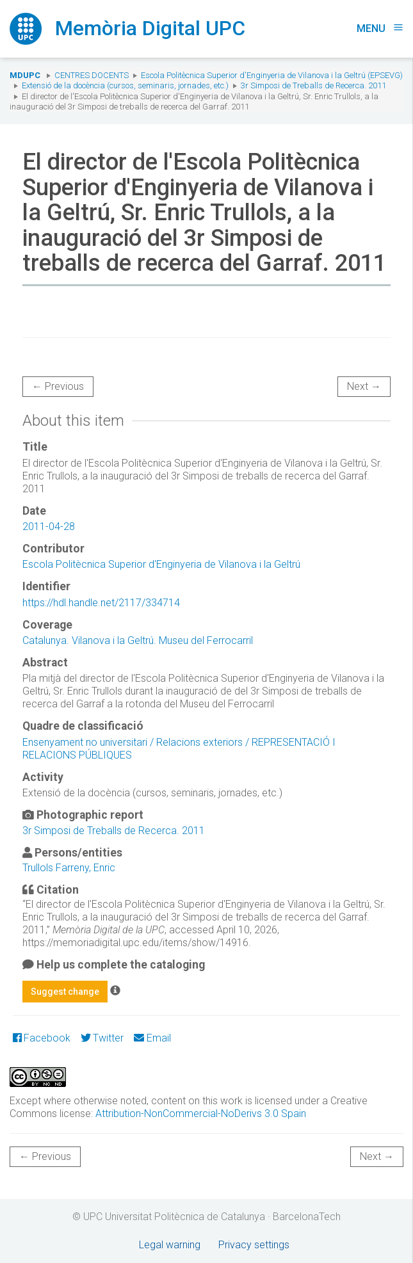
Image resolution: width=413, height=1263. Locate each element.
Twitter (102, 1038)
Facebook (41, 1038)
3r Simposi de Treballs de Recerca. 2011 (313, 85)
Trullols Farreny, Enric (68, 868)
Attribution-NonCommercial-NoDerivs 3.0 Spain (200, 1113)
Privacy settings (253, 1245)
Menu (380, 28)
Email (152, 1038)
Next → (364, 386)
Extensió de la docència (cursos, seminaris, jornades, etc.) (125, 85)
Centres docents (91, 75)
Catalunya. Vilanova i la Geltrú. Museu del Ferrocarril (137, 640)
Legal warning (169, 1245)
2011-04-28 (48, 526)
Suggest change (65, 991)
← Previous (58, 386)
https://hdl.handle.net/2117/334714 (101, 603)
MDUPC (25, 75)
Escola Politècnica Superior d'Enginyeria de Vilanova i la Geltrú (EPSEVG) (272, 75)
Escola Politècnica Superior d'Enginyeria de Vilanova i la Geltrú (161, 564)
